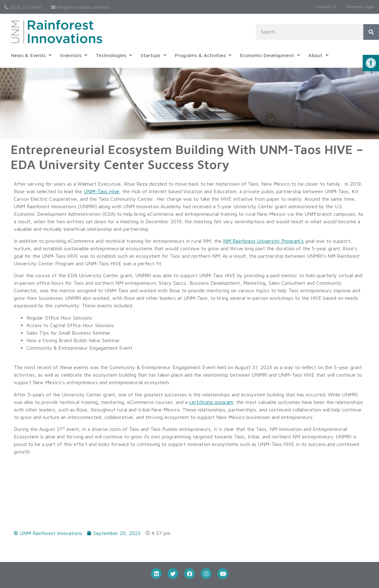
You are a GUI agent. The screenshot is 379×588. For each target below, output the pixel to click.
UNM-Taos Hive (101, 191)
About (318, 55)
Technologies (114, 55)
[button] (371, 63)
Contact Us (326, 6)
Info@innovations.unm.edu (80, 7)
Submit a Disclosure (149, 542)
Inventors (73, 55)
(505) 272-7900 (23, 7)
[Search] (371, 32)
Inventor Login (360, 6)
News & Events (31, 55)
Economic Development (270, 55)
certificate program (211, 402)
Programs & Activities (203, 55)
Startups (153, 55)
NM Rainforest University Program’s (263, 241)
